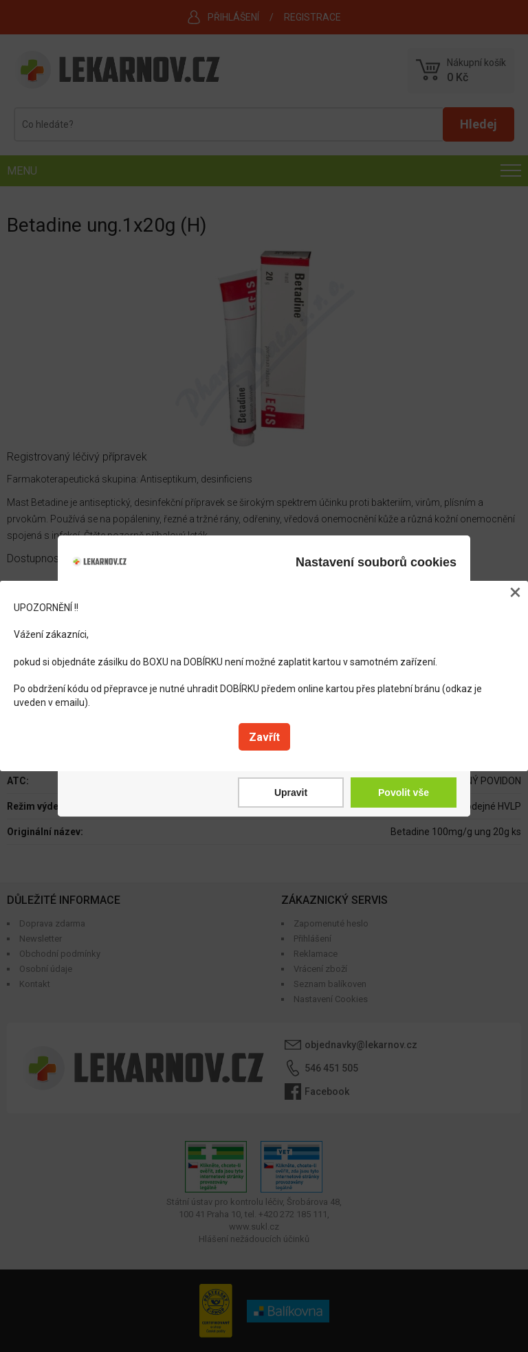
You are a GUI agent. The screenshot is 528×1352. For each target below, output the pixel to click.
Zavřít (264, 737)
